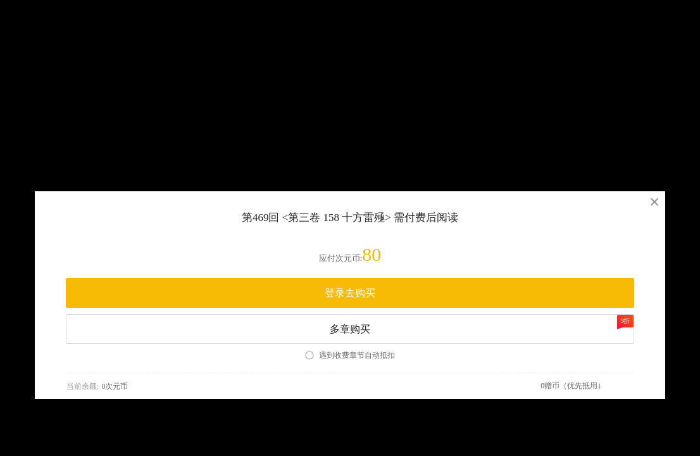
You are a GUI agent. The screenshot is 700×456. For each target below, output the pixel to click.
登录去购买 (350, 293)
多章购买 (482, 324)
